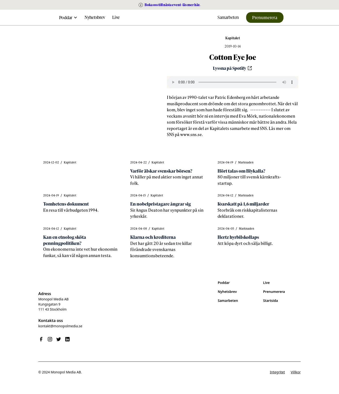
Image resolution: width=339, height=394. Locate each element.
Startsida (270, 300)
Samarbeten (228, 17)
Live (116, 17)
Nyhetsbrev (95, 17)
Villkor (296, 372)
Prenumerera (264, 17)
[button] (68, 17)
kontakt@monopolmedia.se (60, 326)
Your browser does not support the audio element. (232, 82)
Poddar (224, 282)
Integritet (277, 372)
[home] (169, 17)
